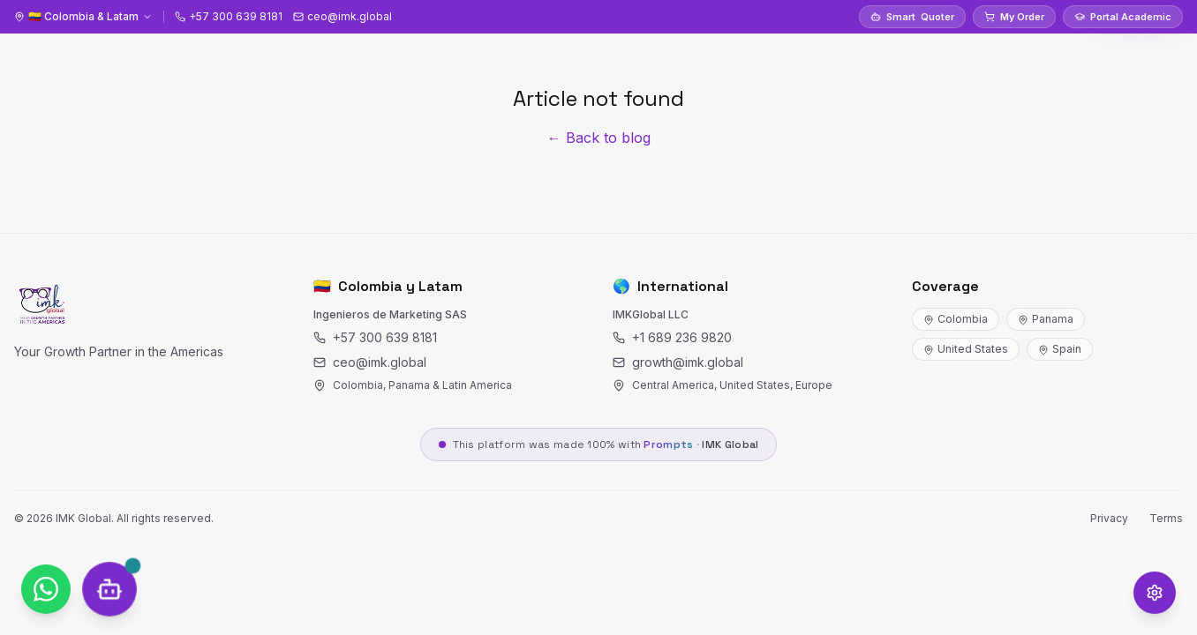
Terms (1166, 518)
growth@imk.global (678, 362)
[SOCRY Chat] (109, 588)
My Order (1014, 17)
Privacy (1109, 518)
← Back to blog (599, 137)
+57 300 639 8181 (375, 337)
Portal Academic (1122, 17)
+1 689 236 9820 (672, 337)
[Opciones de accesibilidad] (1154, 593)
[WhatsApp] (46, 589)
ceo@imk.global (369, 362)
